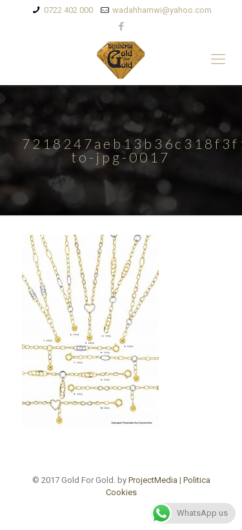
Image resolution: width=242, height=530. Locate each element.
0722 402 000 (68, 10)
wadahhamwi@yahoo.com (162, 10)
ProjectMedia (152, 480)
